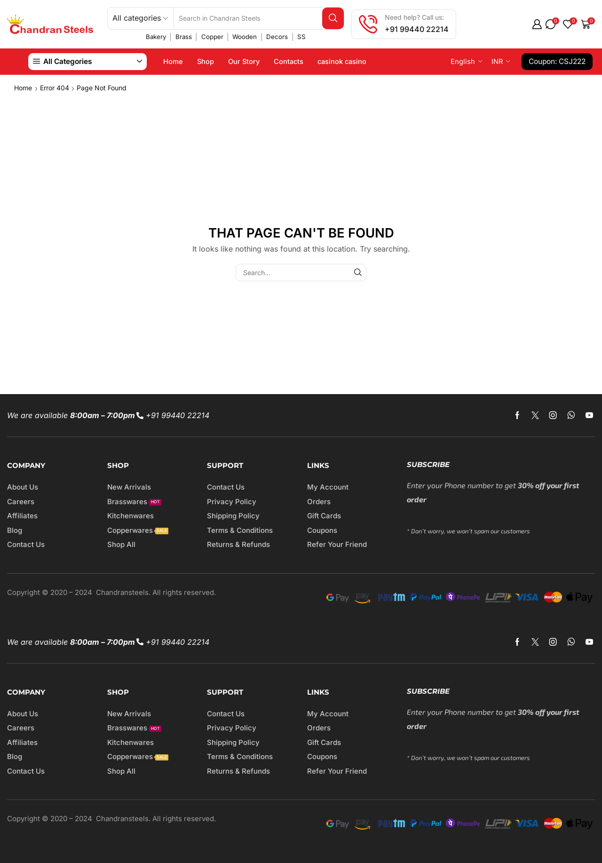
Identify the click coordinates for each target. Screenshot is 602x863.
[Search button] (333, 18)
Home (173, 61)
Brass (183, 36)
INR (497, 61)
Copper (212, 36)
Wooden (244, 36)
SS (301, 36)
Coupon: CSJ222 (557, 61)
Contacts (288, 61)
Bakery (156, 36)
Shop (205, 61)
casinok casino (341, 61)
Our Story (244, 61)
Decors (277, 36)
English (463, 61)
